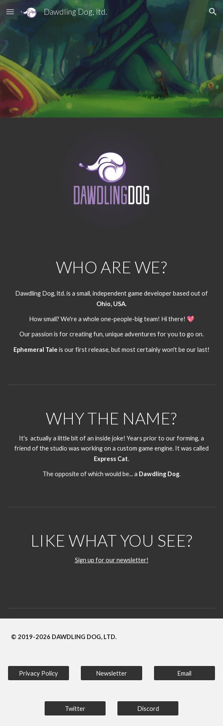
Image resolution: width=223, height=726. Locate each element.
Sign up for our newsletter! (112, 560)
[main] (111, 267)
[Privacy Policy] (38, 673)
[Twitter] (75, 708)
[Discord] (147, 708)
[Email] (184, 673)
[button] (10, 11)
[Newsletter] (111, 673)
